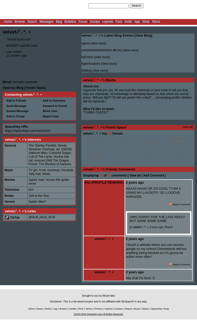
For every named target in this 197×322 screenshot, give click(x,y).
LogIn (178, 5)
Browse (20, 21)
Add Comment (153, 175)
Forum (83, 21)
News (40, 308)
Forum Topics (36, 88)
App (137, 21)
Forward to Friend (54, 105)
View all (135, 175)
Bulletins (70, 21)
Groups (95, 21)
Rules (48, 308)
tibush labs (109, 295)
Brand (63, 308)
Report (169, 227)
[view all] (188, 127)
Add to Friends (15, 100)
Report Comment (179, 204)
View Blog (143, 35)
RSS (80, 308)
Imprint (108, 308)
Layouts (107, 21)
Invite (128, 21)
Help (168, 5)
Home (8, 21)
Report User (50, 116)
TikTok (12, 217)
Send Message (15, 105)
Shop (145, 21)
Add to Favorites (53, 100)
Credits (72, 308)
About (156, 21)
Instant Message (16, 110)
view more (98, 43)
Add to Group (15, 116)
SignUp (189, 5)
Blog (59, 21)
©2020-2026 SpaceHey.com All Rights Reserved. (98, 314)
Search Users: (78, 5)
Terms (88, 308)
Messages (46, 21)
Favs (118, 21)
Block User (49, 110)
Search (136, 5)
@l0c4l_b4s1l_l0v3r (41, 217)
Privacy (98, 308)
